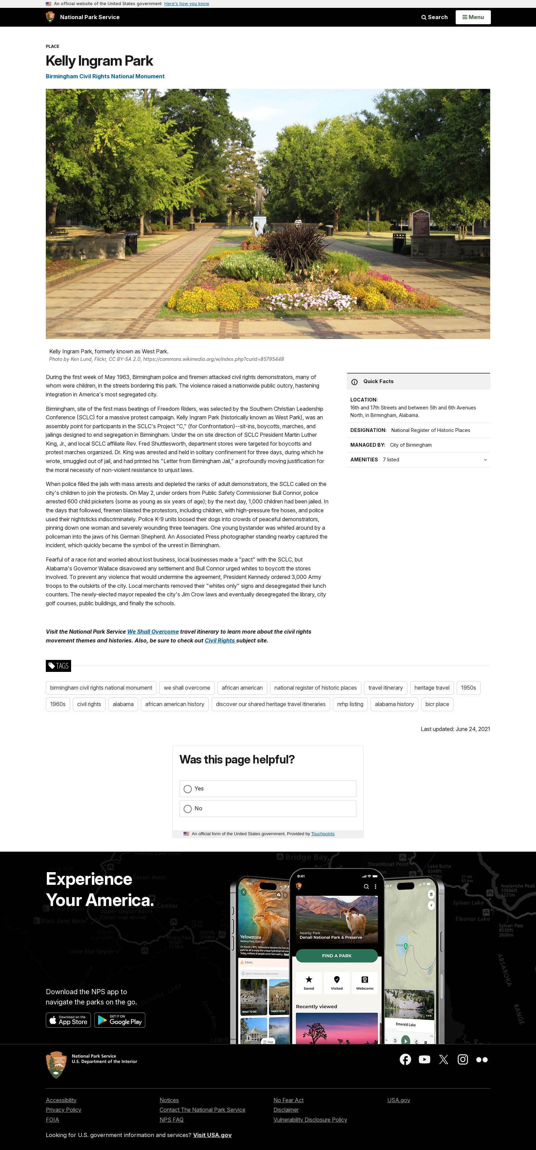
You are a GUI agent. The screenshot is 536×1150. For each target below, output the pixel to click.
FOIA (52, 1119)
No (198, 808)
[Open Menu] (473, 17)
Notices (169, 1100)
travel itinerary (385, 687)
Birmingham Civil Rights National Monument (105, 76)
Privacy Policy (63, 1109)
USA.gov (398, 1100)
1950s (468, 687)
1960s (58, 704)
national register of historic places (315, 687)
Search (434, 17)
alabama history (394, 704)
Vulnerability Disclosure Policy (310, 1119)
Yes (199, 788)
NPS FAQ (172, 1119)
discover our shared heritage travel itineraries (271, 704)
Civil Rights (220, 640)
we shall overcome (187, 687)
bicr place (437, 704)
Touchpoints (323, 833)
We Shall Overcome (153, 631)
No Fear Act (288, 1100)
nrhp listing (350, 704)
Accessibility (61, 1100)
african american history (174, 704)
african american (242, 687)
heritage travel (432, 687)
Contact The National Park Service (202, 1109)
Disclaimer (286, 1109)
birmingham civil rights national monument (101, 687)
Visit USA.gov (212, 1135)
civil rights (89, 704)
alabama (123, 704)
